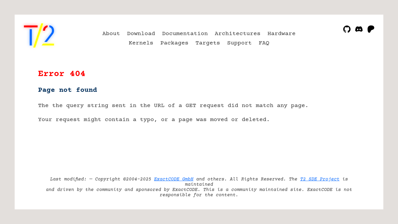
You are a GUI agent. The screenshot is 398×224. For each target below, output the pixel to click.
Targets (208, 43)
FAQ (264, 43)
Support (239, 43)
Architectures (237, 33)
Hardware (281, 33)
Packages (174, 43)
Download (141, 33)
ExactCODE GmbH (173, 179)
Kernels (141, 43)
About (111, 33)
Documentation (185, 33)
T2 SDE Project (319, 179)
